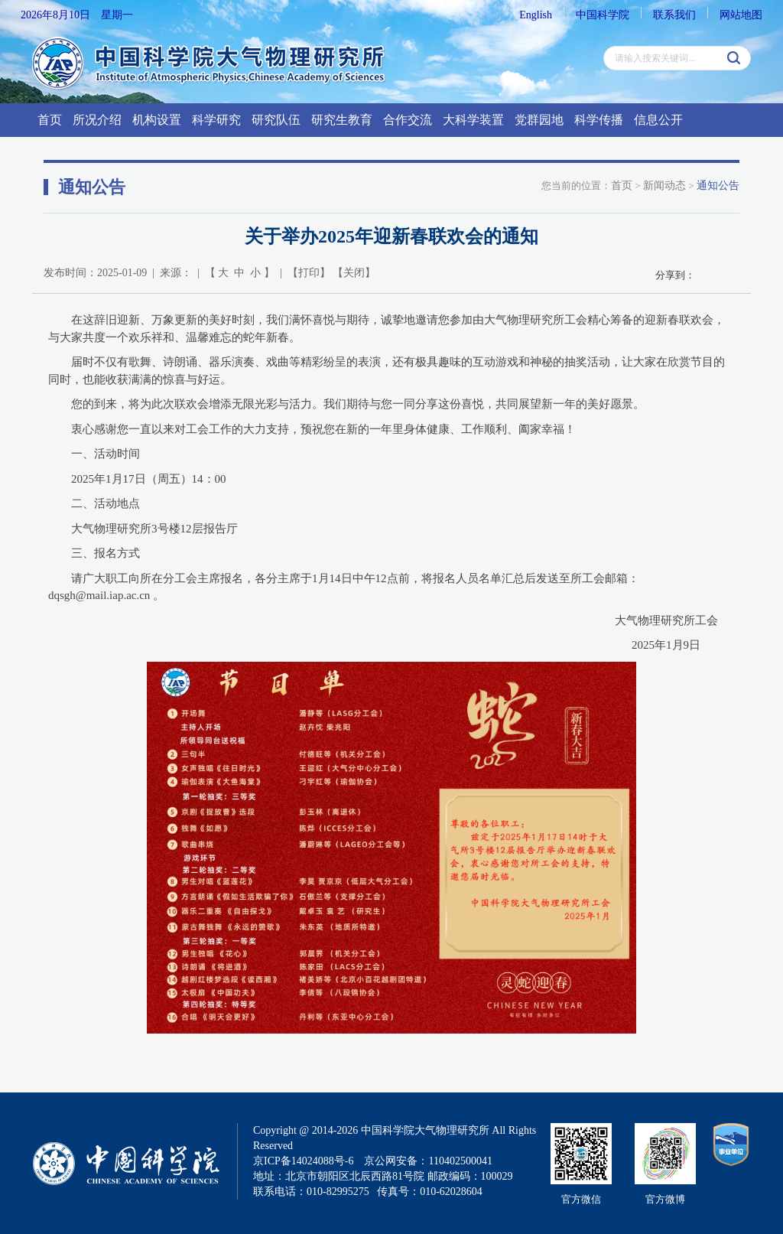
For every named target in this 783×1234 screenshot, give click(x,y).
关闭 (354, 272)
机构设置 (156, 119)
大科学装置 (473, 119)
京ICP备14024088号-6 (303, 1161)
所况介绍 (97, 119)
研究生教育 (341, 119)
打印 (309, 272)
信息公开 (658, 119)
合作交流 (407, 119)
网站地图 (741, 15)
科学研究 (216, 119)
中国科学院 (602, 15)
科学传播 (598, 119)
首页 (49, 119)
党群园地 (539, 119)
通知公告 (718, 185)
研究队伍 (276, 119)
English (535, 15)
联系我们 (674, 15)
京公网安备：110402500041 (428, 1161)
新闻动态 (664, 185)
